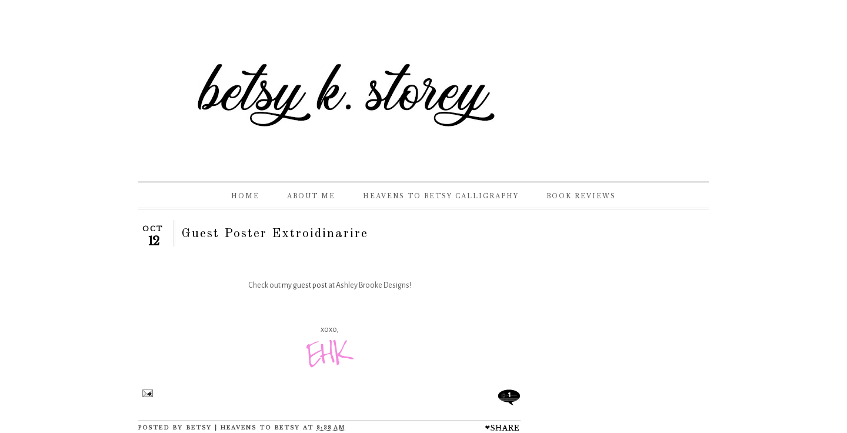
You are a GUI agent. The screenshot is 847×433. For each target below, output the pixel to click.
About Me (311, 196)
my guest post (304, 285)
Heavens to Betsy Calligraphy (441, 196)
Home (245, 196)
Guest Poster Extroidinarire (274, 233)
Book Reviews (581, 196)
